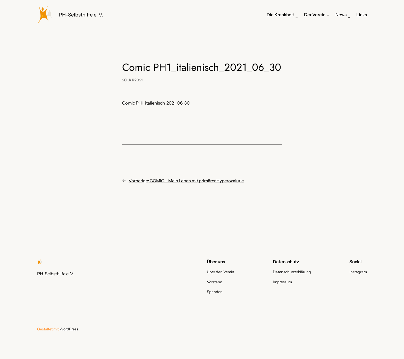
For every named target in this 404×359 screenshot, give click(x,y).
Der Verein (314, 14)
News (341, 14)
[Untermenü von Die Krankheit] (296, 17)
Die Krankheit (280, 14)
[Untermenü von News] (349, 17)
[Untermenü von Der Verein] (328, 14)
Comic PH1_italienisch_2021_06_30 (156, 103)
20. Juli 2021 (132, 80)
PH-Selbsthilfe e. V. (81, 15)
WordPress (69, 329)
